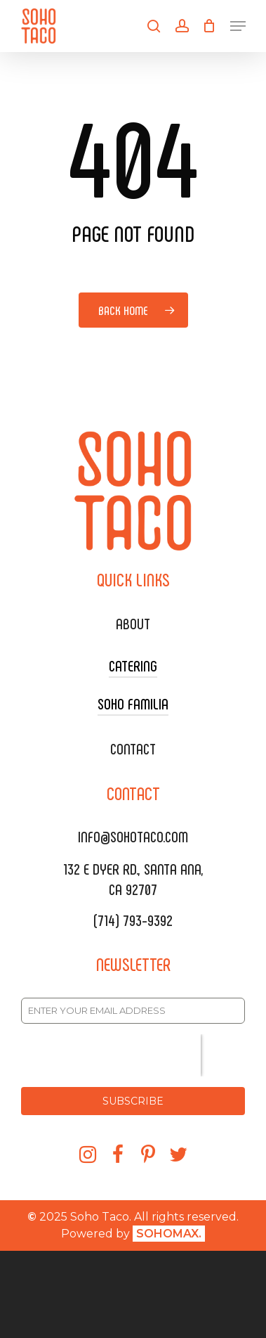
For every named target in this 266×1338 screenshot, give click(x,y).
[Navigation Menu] (238, 26)
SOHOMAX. (168, 1233)
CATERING (133, 665)
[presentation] (111, 1055)
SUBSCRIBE (133, 1101)
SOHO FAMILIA (133, 703)
